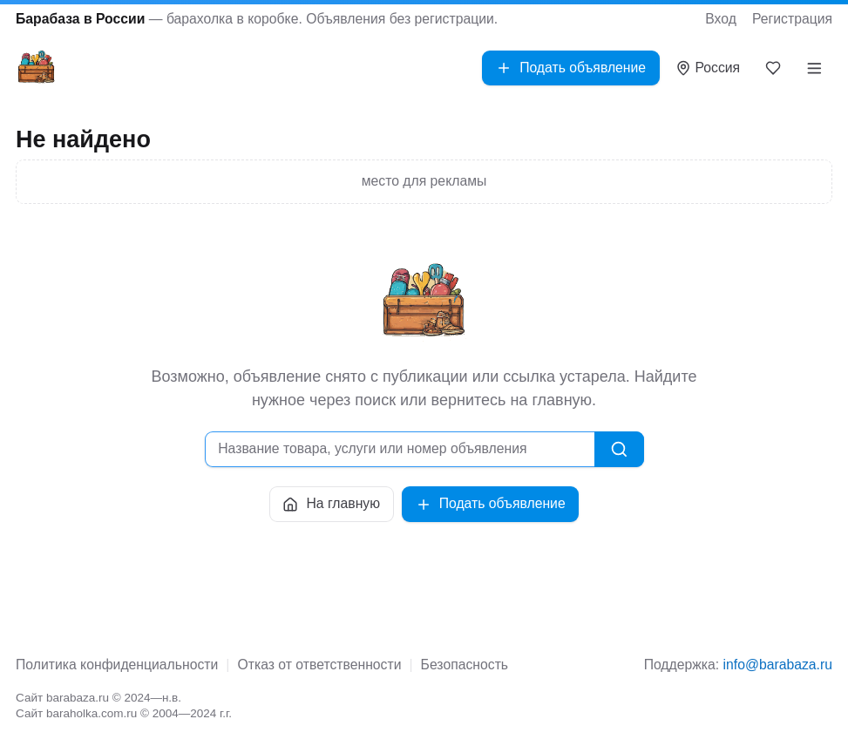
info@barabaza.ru (777, 664)
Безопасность (464, 664)
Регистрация (792, 18)
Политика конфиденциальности (117, 664)
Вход (720, 18)
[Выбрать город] (708, 68)
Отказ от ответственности (319, 664)
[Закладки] (773, 68)
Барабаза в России (80, 18)
